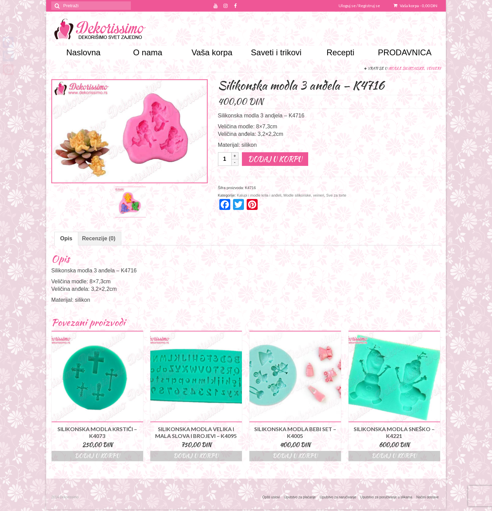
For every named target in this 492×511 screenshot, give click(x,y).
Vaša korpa (415, 5)
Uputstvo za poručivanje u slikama (386, 497)
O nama (147, 52)
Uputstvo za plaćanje (300, 497)
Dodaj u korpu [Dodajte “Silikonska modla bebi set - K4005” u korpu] (295, 456)
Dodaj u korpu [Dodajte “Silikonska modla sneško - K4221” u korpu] (394, 456)
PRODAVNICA (405, 52)
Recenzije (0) (98, 238)
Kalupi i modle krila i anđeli (259, 195)
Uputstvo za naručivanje (338, 497)
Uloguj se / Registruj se (359, 5)
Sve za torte (336, 195)
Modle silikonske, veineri (414, 68)
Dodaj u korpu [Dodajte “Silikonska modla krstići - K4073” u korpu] (97, 456)
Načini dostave (427, 497)
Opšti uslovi (271, 497)
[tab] (66, 238)
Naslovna (83, 52)
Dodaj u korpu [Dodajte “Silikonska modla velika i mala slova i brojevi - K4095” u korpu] (196, 456)
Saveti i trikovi (276, 52)
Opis (66, 238)
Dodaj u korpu (275, 159)
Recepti (340, 52)
